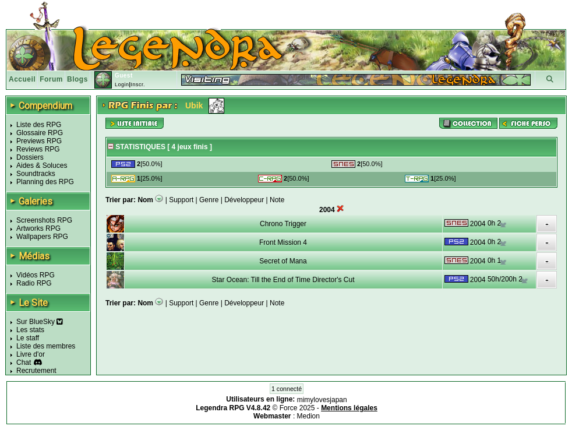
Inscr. (137, 84)
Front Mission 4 (283, 242)
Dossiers (30, 157)
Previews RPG (39, 141)
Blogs (77, 79)
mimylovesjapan (322, 400)
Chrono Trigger (283, 224)
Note (277, 200)
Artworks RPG (38, 228)
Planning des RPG (45, 182)
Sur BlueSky (39, 322)
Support (181, 200)
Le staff (27, 338)
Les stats (30, 330)
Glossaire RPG (39, 133)
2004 (478, 224)
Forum (51, 79)
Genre (208, 200)
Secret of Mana (282, 261)
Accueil (22, 79)
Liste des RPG (38, 125)
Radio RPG (34, 283)
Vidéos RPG (35, 275)
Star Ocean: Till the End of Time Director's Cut (282, 280)
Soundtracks (35, 174)
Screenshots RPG (44, 220)
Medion (308, 416)
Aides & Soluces (41, 165)
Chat (23, 362)
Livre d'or (30, 354)
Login (122, 84)
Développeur (244, 200)
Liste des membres (45, 346)
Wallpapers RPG (42, 237)
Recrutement (36, 371)
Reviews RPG (38, 149)
